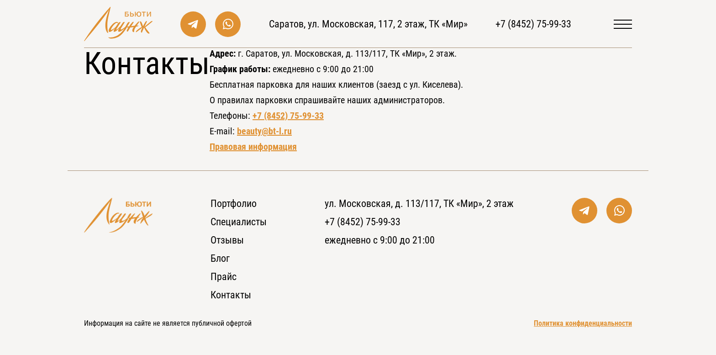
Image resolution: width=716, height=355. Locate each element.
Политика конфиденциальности (583, 323)
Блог (220, 258)
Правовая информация (253, 146)
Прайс (224, 276)
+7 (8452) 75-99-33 (533, 24)
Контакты (231, 295)
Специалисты (239, 222)
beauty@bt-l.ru (264, 131)
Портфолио (234, 203)
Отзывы (227, 240)
